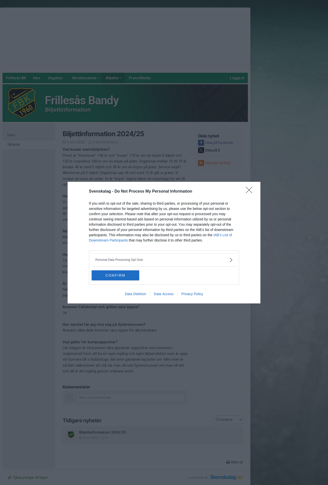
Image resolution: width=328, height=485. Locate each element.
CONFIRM (115, 275)
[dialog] (164, 242)
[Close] (250, 191)
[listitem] (164, 260)
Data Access (164, 294)
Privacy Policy (192, 294)
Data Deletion (135, 294)
